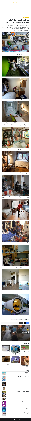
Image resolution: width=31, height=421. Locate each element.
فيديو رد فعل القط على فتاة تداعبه (25, 365)
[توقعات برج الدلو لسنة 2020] (4, 409)
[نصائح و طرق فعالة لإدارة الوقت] (4, 414)
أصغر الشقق (26, 319)
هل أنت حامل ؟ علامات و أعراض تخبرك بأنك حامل (23, 391)
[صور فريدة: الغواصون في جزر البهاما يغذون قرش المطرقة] (15, 349)
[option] (15, 333)
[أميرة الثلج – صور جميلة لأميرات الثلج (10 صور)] (4, 378)
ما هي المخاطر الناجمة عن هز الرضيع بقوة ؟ (24, 372)
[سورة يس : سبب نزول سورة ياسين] (4, 395)
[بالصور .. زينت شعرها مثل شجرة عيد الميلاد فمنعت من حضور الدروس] (4, 384)
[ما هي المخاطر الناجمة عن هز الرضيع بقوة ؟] (4, 373)
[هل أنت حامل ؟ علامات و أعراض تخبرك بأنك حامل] (4, 392)
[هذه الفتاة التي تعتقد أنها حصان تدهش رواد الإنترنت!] (25, 347)
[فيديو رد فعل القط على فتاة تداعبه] (25, 360)
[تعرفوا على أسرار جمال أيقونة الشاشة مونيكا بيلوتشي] (4, 399)
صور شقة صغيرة (14, 319)
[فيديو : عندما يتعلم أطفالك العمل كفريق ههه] (6, 348)
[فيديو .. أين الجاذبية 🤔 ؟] (15, 359)
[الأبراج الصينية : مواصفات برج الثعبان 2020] (4, 404)
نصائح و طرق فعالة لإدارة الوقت (25, 412)
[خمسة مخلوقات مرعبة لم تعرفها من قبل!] (6, 359)
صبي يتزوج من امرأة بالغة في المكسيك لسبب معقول (21, 333)
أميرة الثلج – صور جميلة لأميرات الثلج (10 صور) (23, 376)
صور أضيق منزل (20, 319)
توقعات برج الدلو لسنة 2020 (26, 407)
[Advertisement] (15, 10)
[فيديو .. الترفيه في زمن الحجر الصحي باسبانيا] (4, 388)
